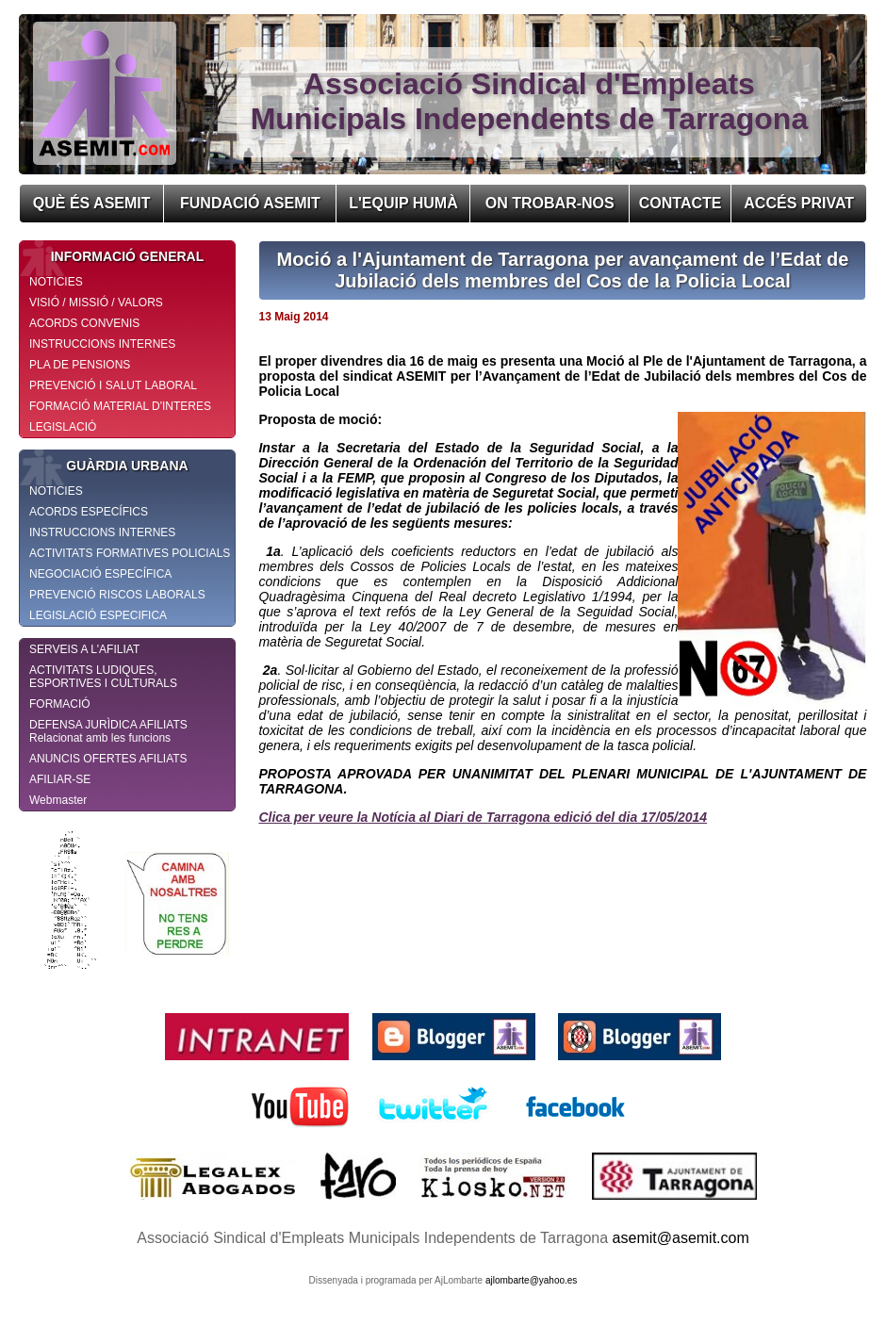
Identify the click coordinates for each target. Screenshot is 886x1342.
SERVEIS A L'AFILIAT (84, 649)
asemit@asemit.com (681, 1238)
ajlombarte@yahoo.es (531, 1280)
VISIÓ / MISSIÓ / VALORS (96, 302)
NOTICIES (56, 281)
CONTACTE (680, 203)
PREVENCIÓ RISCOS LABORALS (117, 594)
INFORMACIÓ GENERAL (112, 256)
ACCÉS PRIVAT (799, 203)
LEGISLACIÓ (62, 427)
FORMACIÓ (59, 704)
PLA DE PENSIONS (79, 364)
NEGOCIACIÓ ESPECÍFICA (100, 574)
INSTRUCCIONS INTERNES (102, 344)
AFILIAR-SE (59, 779)
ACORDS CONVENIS (84, 323)
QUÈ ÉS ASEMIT (92, 203)
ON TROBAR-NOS (550, 203)
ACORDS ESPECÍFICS (88, 511)
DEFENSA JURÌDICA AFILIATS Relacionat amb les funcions (108, 731)
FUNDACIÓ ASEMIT (250, 203)
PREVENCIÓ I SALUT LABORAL (113, 385)
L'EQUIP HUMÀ (403, 203)
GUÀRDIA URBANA (104, 465)
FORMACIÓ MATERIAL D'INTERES (120, 406)
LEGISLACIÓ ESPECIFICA (98, 615)
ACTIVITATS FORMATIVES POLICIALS (129, 553)
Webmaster (58, 800)
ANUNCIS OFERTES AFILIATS (108, 758)
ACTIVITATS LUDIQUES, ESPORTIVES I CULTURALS (103, 676)
